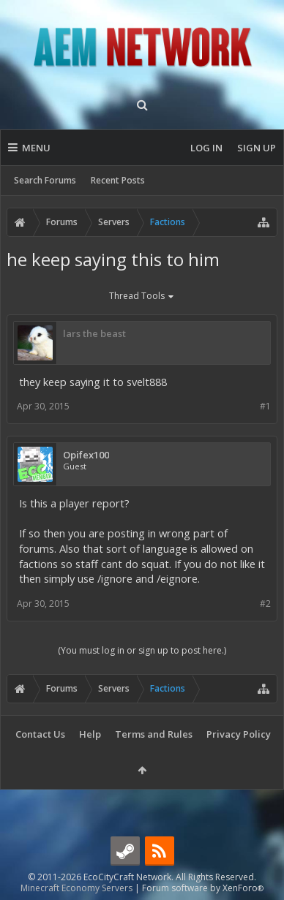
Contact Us (40, 734)
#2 (265, 603)
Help (90, 734)
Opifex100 (86, 455)
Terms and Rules (154, 734)
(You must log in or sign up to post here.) (142, 650)
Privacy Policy (238, 734)
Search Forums (45, 180)
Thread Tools (142, 296)
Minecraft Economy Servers (76, 888)
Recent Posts (118, 180)
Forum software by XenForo (203, 888)
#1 (265, 406)
